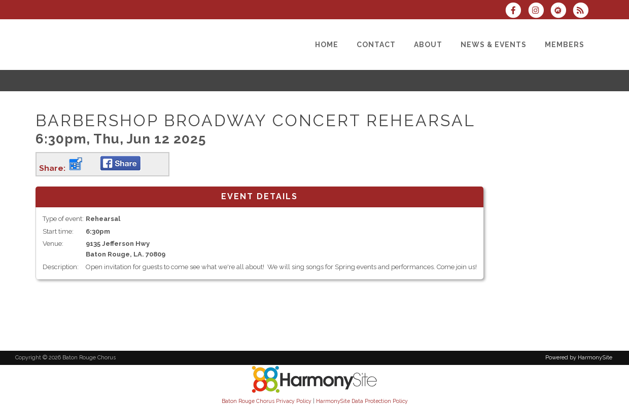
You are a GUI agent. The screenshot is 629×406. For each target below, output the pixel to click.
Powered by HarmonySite (578, 357)
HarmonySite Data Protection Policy (362, 401)
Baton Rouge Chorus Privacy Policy (266, 401)
